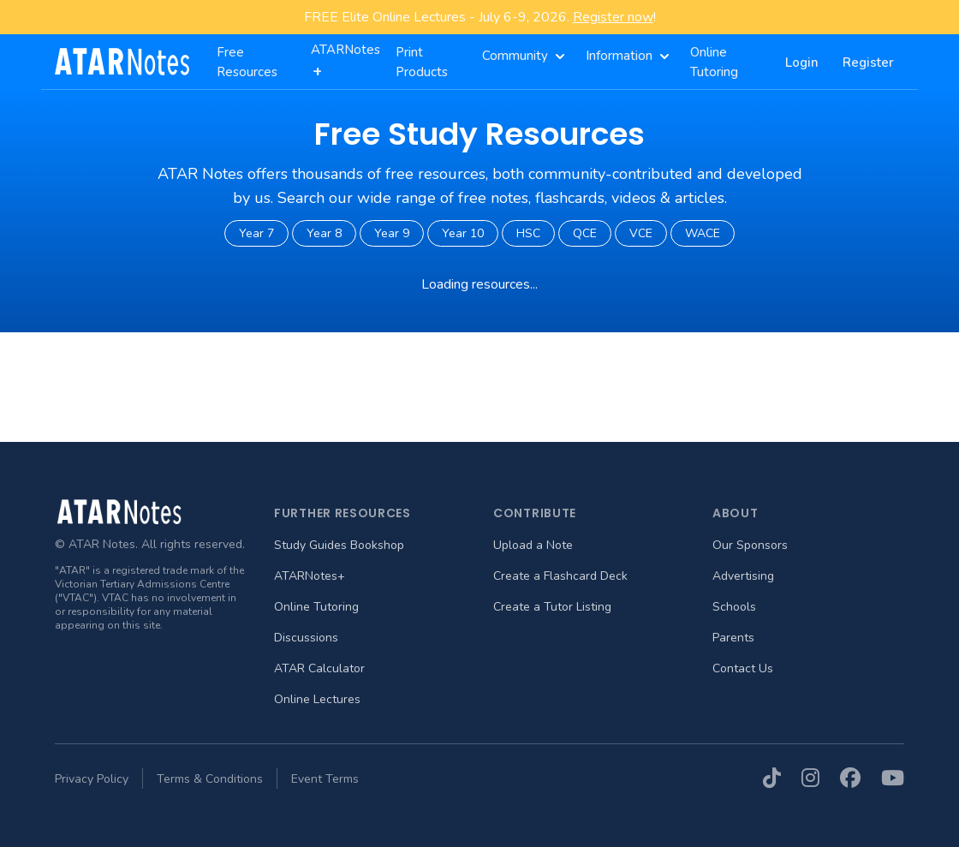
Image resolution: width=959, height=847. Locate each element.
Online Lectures (317, 699)
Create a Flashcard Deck (560, 576)
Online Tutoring (316, 607)
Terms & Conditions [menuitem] (210, 779)
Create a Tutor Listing (552, 607)
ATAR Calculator (319, 668)
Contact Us (742, 668)
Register (868, 62)
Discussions (306, 637)
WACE (702, 233)
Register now (613, 17)
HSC (528, 233)
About (735, 513)
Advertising (743, 576)
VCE (640, 233)
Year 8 (324, 233)
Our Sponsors (750, 545)
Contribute (534, 513)
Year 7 (256, 233)
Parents (733, 637)
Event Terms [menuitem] (325, 779)
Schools (734, 607)
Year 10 (463, 233)
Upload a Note (533, 545)
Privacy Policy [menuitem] (91, 779)
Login (802, 62)
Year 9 (391, 233)
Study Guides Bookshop (339, 545)
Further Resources (342, 513)
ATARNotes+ (309, 576)
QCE (585, 233)
